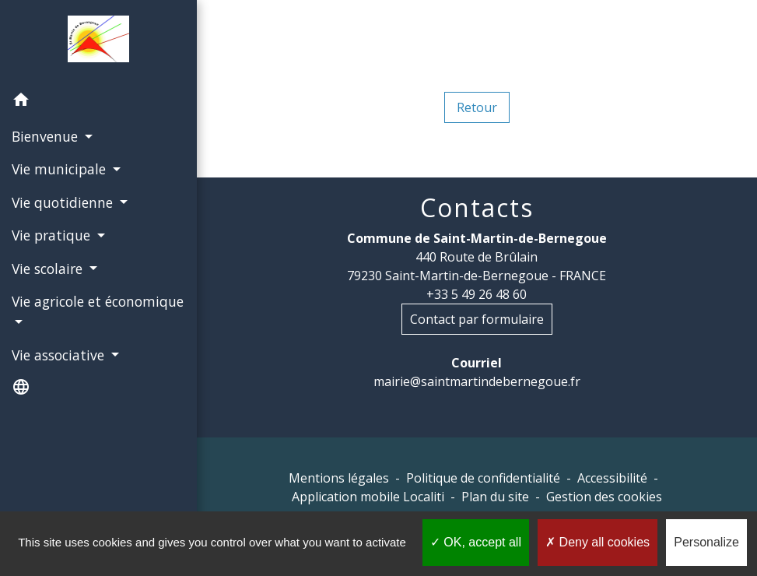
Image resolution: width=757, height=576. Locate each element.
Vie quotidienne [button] (64, 202)
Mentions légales (339, 477)
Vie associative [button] (60, 355)
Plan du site (495, 496)
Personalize (706, 542)
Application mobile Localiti (368, 496)
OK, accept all (475, 542)
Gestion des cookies (604, 496)
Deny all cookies (597, 542)
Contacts (477, 208)
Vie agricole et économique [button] (98, 301)
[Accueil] (99, 42)
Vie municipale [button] (61, 169)
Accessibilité (612, 477)
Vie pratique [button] (53, 235)
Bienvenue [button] (47, 136)
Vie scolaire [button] (49, 268)
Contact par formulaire (477, 319)
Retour (477, 107)
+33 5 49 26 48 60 (476, 294)
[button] (98, 102)
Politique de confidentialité (483, 477)
